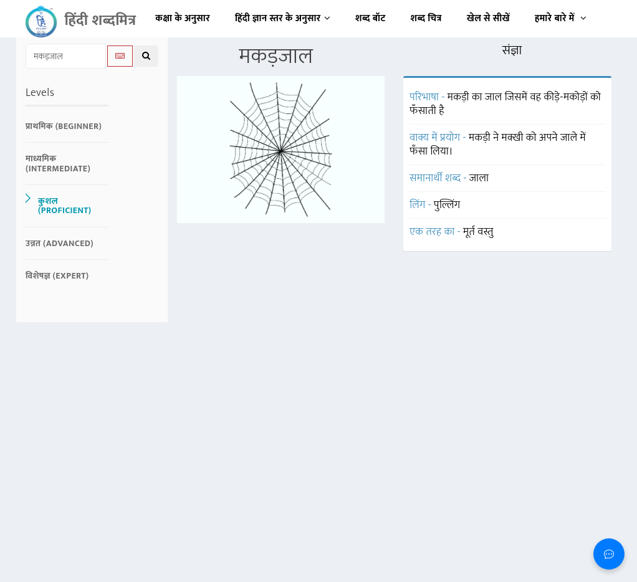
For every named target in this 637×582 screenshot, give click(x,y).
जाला (479, 178)
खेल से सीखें (488, 18)
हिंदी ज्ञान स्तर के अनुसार (282, 18)
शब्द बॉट (370, 18)
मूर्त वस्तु (478, 232)
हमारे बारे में (561, 18)
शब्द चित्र (426, 18)
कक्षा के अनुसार (182, 18)
